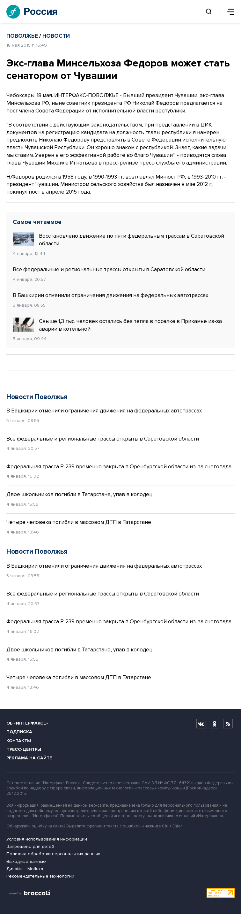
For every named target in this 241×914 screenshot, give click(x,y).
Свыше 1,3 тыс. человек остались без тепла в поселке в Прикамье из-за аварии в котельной (117, 325)
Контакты (18, 740)
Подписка (19, 731)
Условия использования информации (46, 839)
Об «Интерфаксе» (27, 723)
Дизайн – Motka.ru (25, 869)
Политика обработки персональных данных (53, 853)
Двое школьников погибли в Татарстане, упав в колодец (79, 494)
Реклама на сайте (29, 758)
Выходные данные (26, 861)
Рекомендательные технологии (40, 876)
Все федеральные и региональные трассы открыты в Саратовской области (109, 269)
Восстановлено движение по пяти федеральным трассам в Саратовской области (118, 239)
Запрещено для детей (30, 846)
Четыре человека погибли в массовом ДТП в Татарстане (78, 522)
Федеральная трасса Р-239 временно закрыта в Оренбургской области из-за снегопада (118, 466)
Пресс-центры (23, 749)
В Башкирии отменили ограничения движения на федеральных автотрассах (110, 295)
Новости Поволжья (37, 397)
